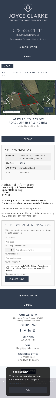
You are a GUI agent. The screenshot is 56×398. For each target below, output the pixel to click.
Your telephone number (15, 245)
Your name (10, 237)
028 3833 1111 (28, 30)
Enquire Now (16, 279)
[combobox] (10, 250)
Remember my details (16, 274)
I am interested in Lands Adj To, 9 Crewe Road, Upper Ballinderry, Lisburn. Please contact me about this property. (28, 268)
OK (28, 390)
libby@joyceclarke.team (28, 34)
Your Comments (12, 262)
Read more (15, 383)
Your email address (13, 254)
